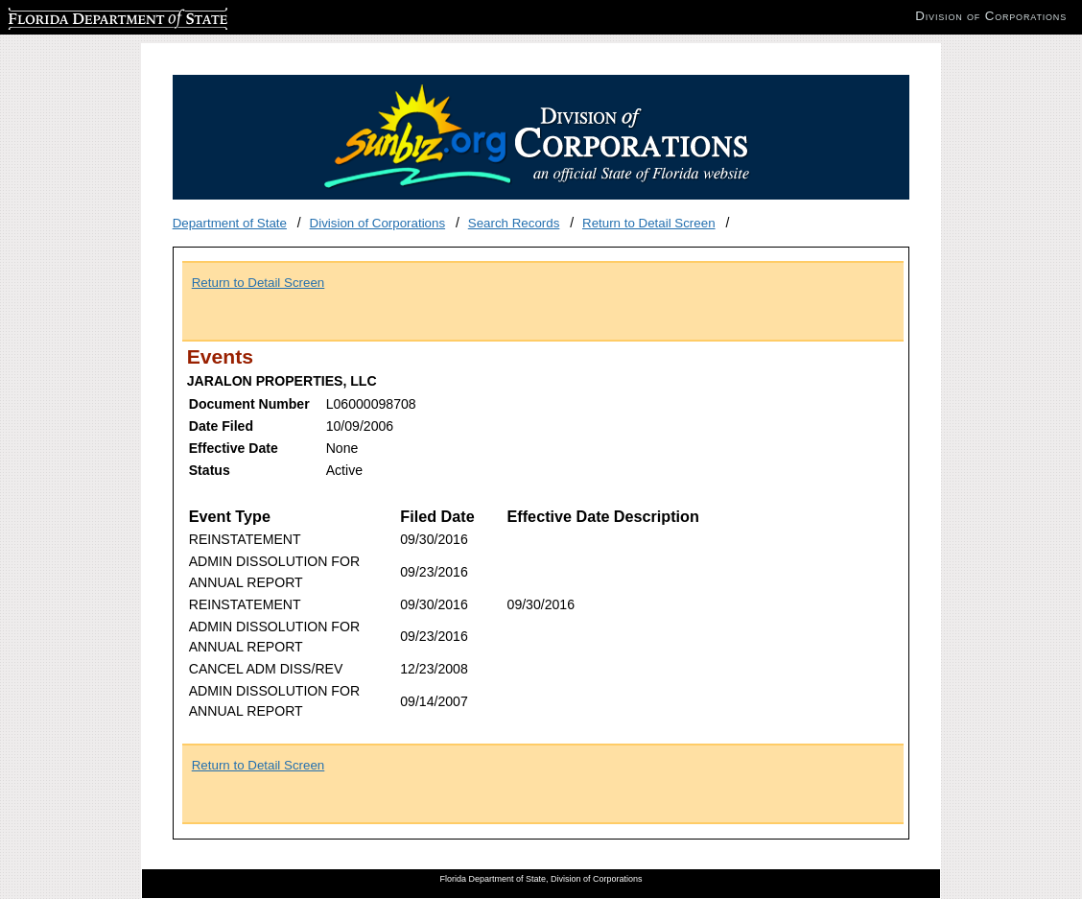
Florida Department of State (86, 16)
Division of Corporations (378, 223)
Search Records (514, 223)
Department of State (230, 223)
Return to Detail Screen (649, 223)
